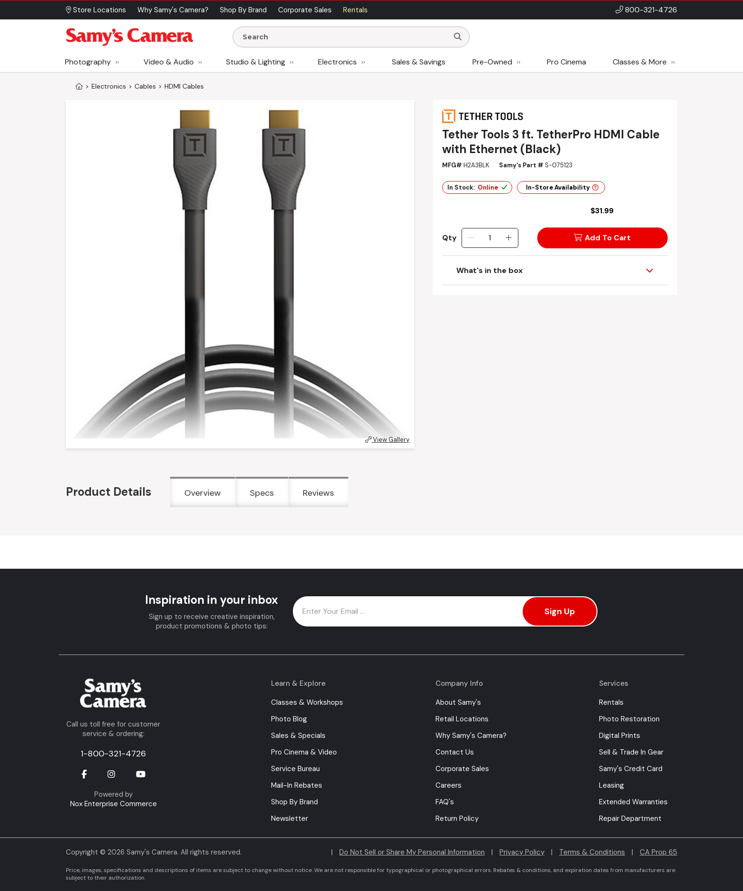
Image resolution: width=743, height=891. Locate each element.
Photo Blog (289, 719)
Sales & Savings (418, 62)
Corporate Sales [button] (305, 10)
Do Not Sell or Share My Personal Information (412, 852)
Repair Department (630, 818)
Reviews (318, 493)
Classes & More (640, 62)
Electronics (337, 62)
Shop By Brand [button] (243, 10)
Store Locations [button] (96, 10)
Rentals (611, 702)
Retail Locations (462, 719)
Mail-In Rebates (296, 785)
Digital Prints (619, 735)
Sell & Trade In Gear (631, 752)
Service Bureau (295, 768)
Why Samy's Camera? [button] (172, 10)
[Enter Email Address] (445, 611)
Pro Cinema (566, 62)
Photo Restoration (629, 719)
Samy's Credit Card (630, 768)
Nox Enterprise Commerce (113, 804)
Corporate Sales (462, 768)
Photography (88, 62)
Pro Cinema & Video (304, 752)
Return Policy (457, 818)
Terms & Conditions (592, 852)
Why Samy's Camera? (471, 735)
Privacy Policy (521, 852)
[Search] (457, 37)
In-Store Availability (562, 187)
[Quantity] (489, 237)
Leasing (611, 785)
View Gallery (387, 440)
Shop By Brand (294, 802)
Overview (202, 493)
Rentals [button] (355, 10)
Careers (448, 785)
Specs (262, 493)
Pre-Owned (492, 62)
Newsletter (289, 818)
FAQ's (444, 802)
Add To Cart (602, 238)
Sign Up (559, 611)
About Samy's (458, 702)
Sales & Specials (298, 735)
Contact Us (454, 752)
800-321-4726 (651, 10)
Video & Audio (169, 62)
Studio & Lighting (255, 62)
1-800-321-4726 (113, 753)
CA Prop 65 (658, 852)
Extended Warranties (633, 802)
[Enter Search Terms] (344, 37)
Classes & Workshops (307, 702)
